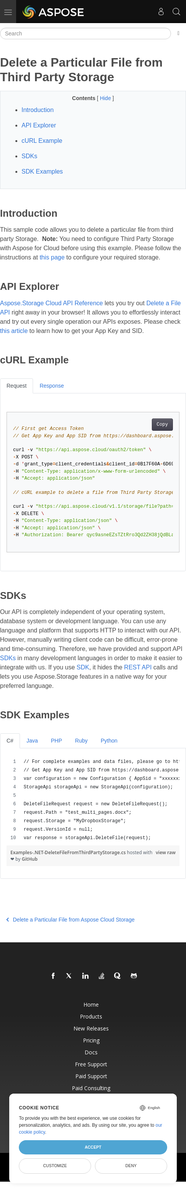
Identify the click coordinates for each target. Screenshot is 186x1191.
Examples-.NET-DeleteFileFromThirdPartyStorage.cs (68, 852)
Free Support (91, 1064)
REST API (138, 667)
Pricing (91, 1040)
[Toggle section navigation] (178, 33)
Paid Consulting (91, 1088)
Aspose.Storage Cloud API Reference (51, 303)
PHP (56, 741)
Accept (93, 1147)
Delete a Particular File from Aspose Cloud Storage (70, 920)
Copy (162, 424)
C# (10, 741)
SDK (82, 667)
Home (91, 1004)
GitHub (30, 859)
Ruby (81, 741)
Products (91, 1016)
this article (14, 331)
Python (109, 741)
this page (52, 257)
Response (52, 386)
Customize (55, 1165)
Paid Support (91, 1076)
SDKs (8, 658)
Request (17, 386)
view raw (166, 852)
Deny (130, 1165)
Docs (91, 1052)
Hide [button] (106, 98)
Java (32, 741)
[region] (93, 800)
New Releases (91, 1028)
